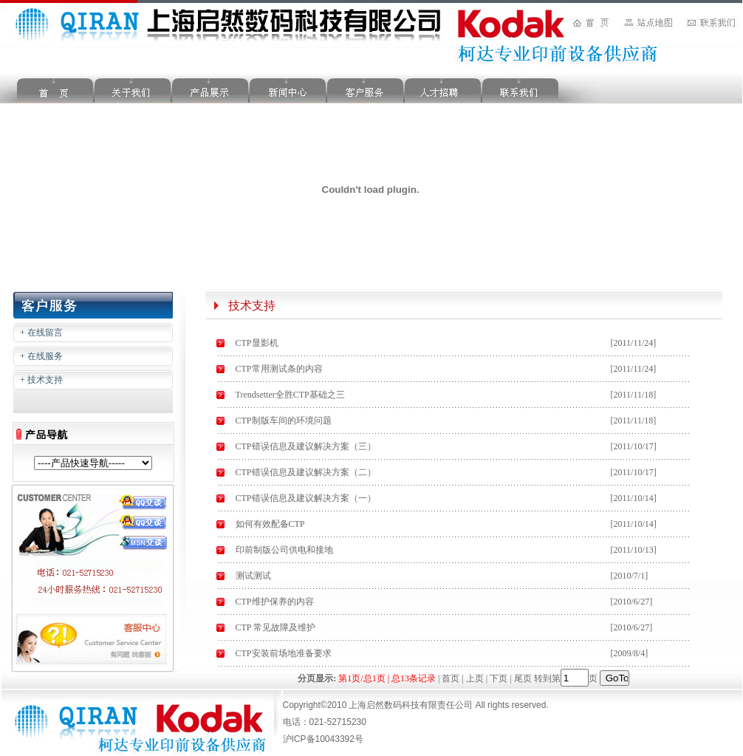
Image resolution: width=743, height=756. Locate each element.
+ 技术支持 (41, 380)
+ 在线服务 (41, 356)
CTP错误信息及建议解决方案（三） (306, 446)
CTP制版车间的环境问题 (284, 420)
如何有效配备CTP (270, 524)
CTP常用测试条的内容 (279, 369)
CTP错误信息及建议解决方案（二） (306, 472)
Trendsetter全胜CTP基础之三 (290, 394)
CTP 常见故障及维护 (276, 627)
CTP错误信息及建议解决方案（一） (306, 498)
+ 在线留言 (41, 332)
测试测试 (253, 576)
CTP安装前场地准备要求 (284, 653)
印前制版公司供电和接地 (284, 550)
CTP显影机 (257, 343)
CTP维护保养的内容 (275, 601)
